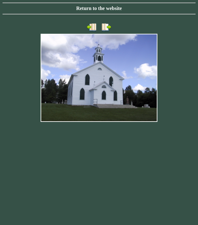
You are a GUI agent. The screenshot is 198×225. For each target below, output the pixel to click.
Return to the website (99, 8)
